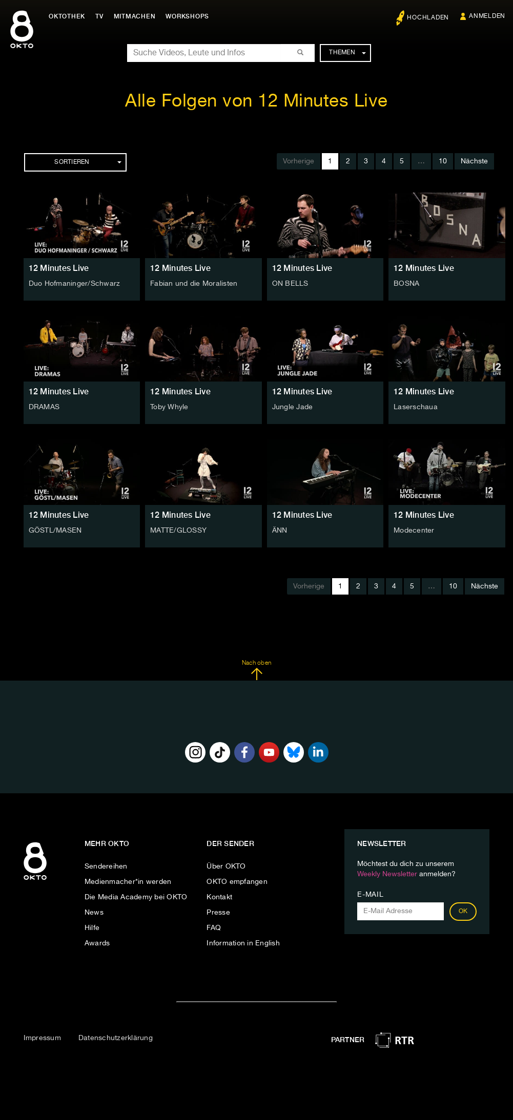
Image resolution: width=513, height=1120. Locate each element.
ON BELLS (290, 283)
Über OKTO (226, 866)
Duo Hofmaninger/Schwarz (74, 283)
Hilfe (92, 928)
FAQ (214, 928)
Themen (347, 53)
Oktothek (67, 16)
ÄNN (280, 530)
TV (99, 16)
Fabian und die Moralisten (193, 283)
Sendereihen (106, 866)
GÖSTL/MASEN (55, 530)
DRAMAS (44, 407)
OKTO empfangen (237, 881)
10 (443, 161)
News (94, 912)
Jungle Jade (292, 407)
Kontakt (219, 897)
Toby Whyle (169, 407)
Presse (218, 912)
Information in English (243, 943)
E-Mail (370, 894)
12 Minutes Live (59, 268)
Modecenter (414, 530)
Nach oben (256, 670)
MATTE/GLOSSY (178, 530)
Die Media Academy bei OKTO (136, 897)
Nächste (474, 161)
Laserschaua (416, 407)
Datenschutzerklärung (115, 1038)
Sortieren (87, 162)
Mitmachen (135, 16)
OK (463, 911)
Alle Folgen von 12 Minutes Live (256, 102)
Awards (97, 943)
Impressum (42, 1038)
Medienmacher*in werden (128, 881)
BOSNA (406, 283)
